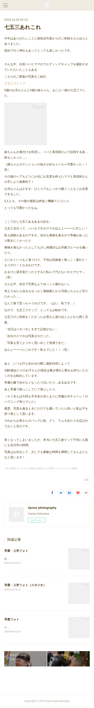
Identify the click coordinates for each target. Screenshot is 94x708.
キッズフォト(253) (26, 468)
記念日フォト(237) (45, 468)
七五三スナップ (14, 83)
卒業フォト (11, 619)
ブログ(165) (10, 468)
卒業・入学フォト (16, 550)
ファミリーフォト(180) (66, 468)
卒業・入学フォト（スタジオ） (25, 585)
